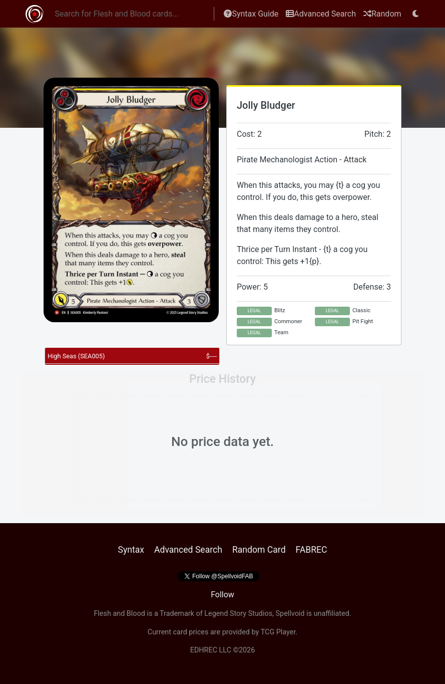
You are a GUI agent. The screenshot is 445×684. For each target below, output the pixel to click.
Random (382, 14)
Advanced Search (321, 14)
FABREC (311, 550)
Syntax (131, 550)
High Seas (76, 356)
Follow (222, 594)
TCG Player (278, 632)
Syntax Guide (251, 14)
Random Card (259, 550)
